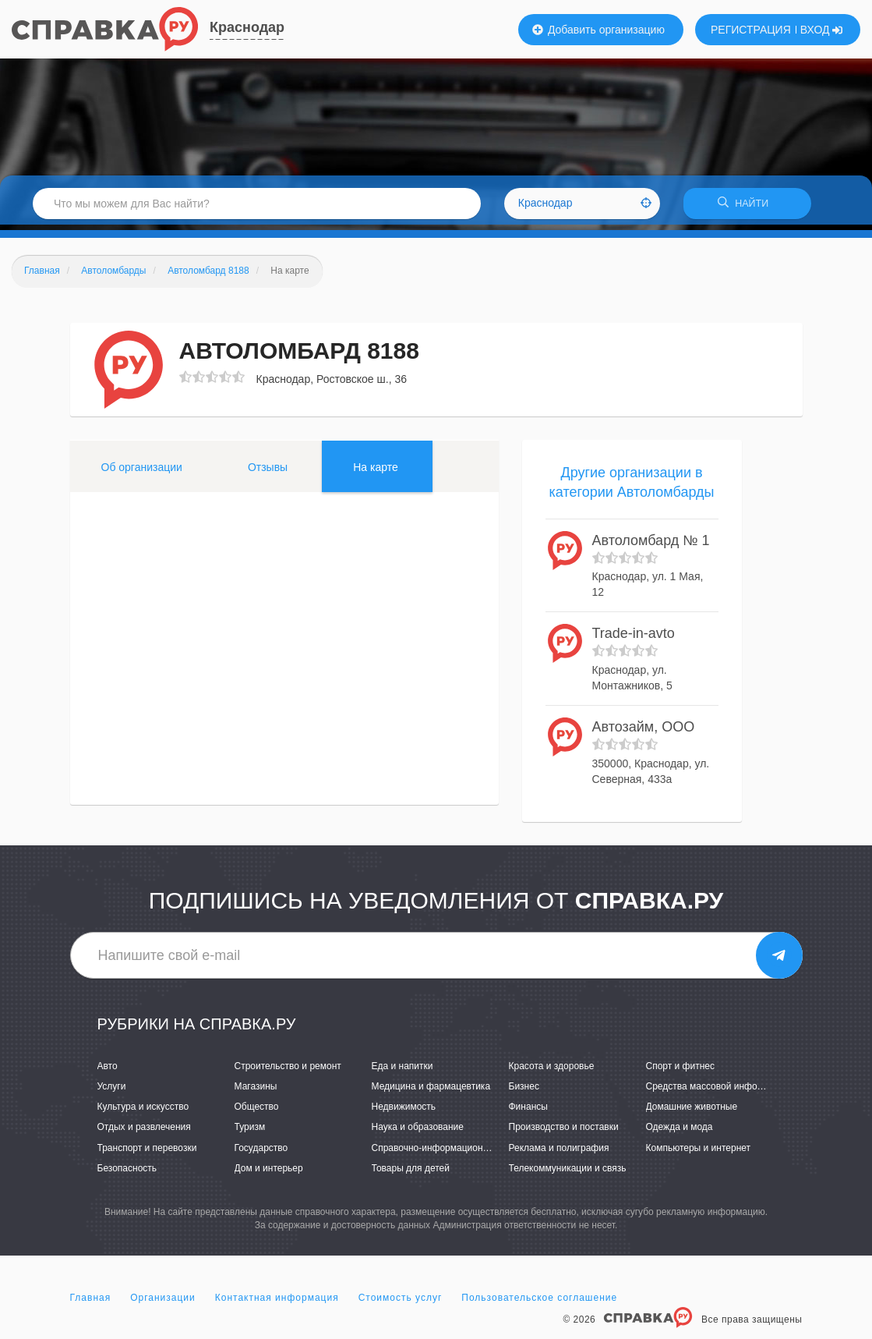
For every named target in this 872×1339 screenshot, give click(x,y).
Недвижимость (404, 1112)
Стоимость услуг (400, 1303)
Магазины (256, 1091)
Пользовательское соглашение (539, 1303)
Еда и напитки (402, 1071)
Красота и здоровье (552, 1071)
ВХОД (821, 29)
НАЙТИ (747, 206)
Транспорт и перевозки (147, 1152)
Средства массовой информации (718, 1091)
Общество (257, 1112)
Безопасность (127, 1172)
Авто (107, 1071)
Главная (90, 1303)
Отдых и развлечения (144, 1132)
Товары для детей (411, 1172)
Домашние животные (692, 1112)
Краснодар (247, 27)
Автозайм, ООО (643, 732)
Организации (163, 1303)
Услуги (111, 1091)
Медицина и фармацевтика (431, 1091)
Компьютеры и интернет (698, 1152)
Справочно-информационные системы (456, 1152)
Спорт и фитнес (680, 1071)
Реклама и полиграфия (559, 1152)
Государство (261, 1152)
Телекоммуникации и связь (568, 1172)
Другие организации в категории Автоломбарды (632, 487)
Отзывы (268, 472)
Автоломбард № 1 (651, 546)
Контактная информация (277, 1303)
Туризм (250, 1132)
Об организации (141, 472)
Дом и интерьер (269, 1172)
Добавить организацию (598, 29)
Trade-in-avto (633, 638)
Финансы (528, 1112)
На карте (375, 472)
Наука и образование (418, 1132)
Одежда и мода (679, 1132)
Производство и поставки (564, 1132)
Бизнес (524, 1091)
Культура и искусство (143, 1112)
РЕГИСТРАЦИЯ (751, 29)
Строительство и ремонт (288, 1071)
